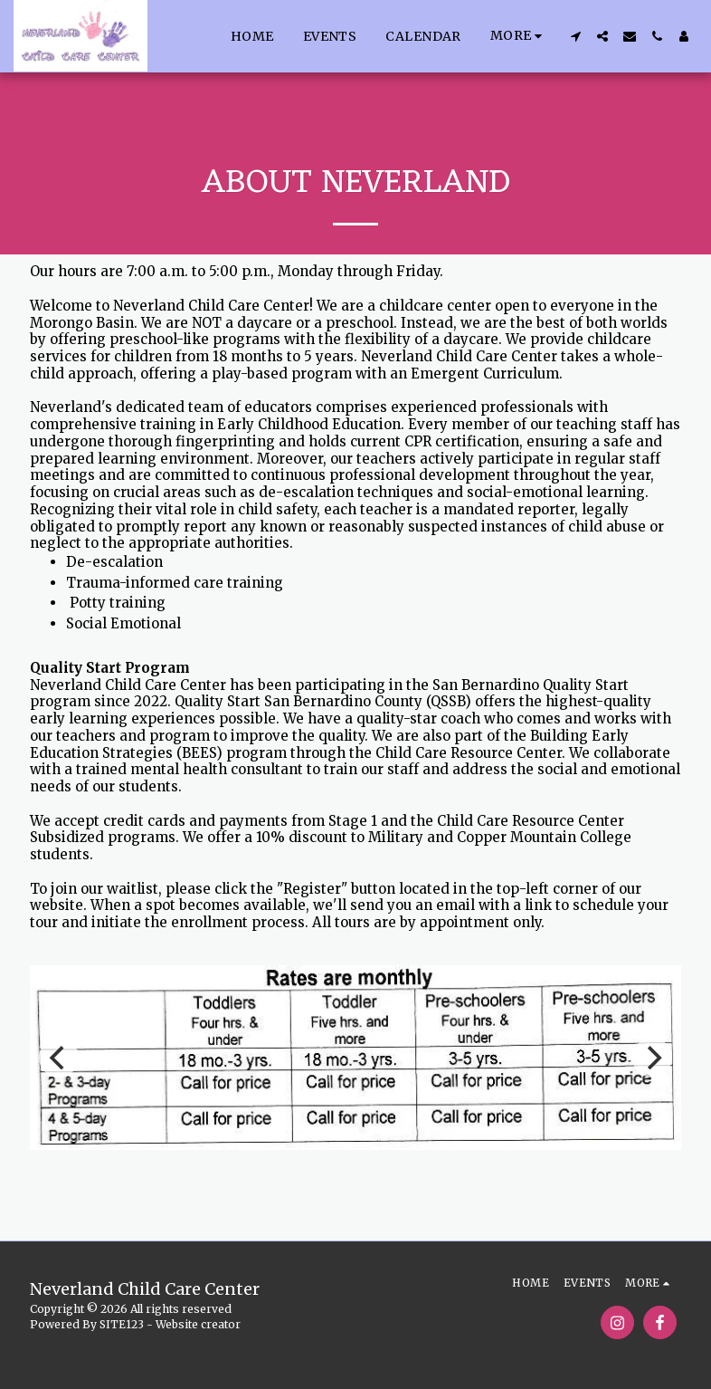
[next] (652, 1058)
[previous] (59, 1058)
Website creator (198, 1324)
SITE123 (122, 1324)
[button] (575, 36)
